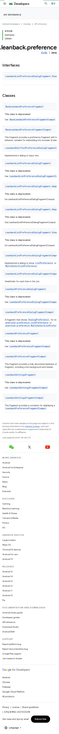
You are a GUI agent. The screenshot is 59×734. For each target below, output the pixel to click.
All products (8, 696)
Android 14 (7, 576)
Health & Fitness (9, 513)
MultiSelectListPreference (21, 266)
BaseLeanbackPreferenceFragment (24, 106)
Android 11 (7, 590)
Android (6, 462)
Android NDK (8, 631)
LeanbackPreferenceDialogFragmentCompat (34, 302)
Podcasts (6, 491)
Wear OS (6, 544)
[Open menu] (5, 3)
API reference (12, 14)
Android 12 (7, 586)
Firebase (6, 687)
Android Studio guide (12, 612)
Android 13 (7, 581)
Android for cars (10, 554)
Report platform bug (11, 644)
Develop (27, 24)
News (5, 481)
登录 (53, 3)
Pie (3, 600)
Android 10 (7, 595)
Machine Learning (10, 508)
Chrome (6, 682)
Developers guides (11, 617)
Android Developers (11, 24)
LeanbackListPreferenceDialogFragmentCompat (31, 255)
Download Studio (10, 627)
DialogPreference (38, 319)
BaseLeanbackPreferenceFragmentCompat (32, 119)
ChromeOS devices (11, 549)
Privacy (5, 522)
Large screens (9, 540)
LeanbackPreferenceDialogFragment (25, 289)
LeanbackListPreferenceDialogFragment (28, 163)
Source (5, 477)
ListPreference (44, 263)
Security (6, 472)
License (15, 707)
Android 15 (7, 571)
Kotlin (44, 52)
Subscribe (41, 719)
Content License (32, 426)
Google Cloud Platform (13, 691)
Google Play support (11, 653)
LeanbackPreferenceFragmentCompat (30, 346)
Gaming (6, 503)
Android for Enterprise (12, 467)
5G (3, 527)
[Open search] (46, 3)
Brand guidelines (30, 707)
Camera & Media (10, 518)
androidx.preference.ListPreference (26, 322)
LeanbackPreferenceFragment (21, 333)
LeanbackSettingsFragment (20, 374)
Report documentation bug (15, 649)
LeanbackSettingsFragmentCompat (28, 387)
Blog (4, 486)
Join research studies (12, 658)
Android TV (7, 559)
